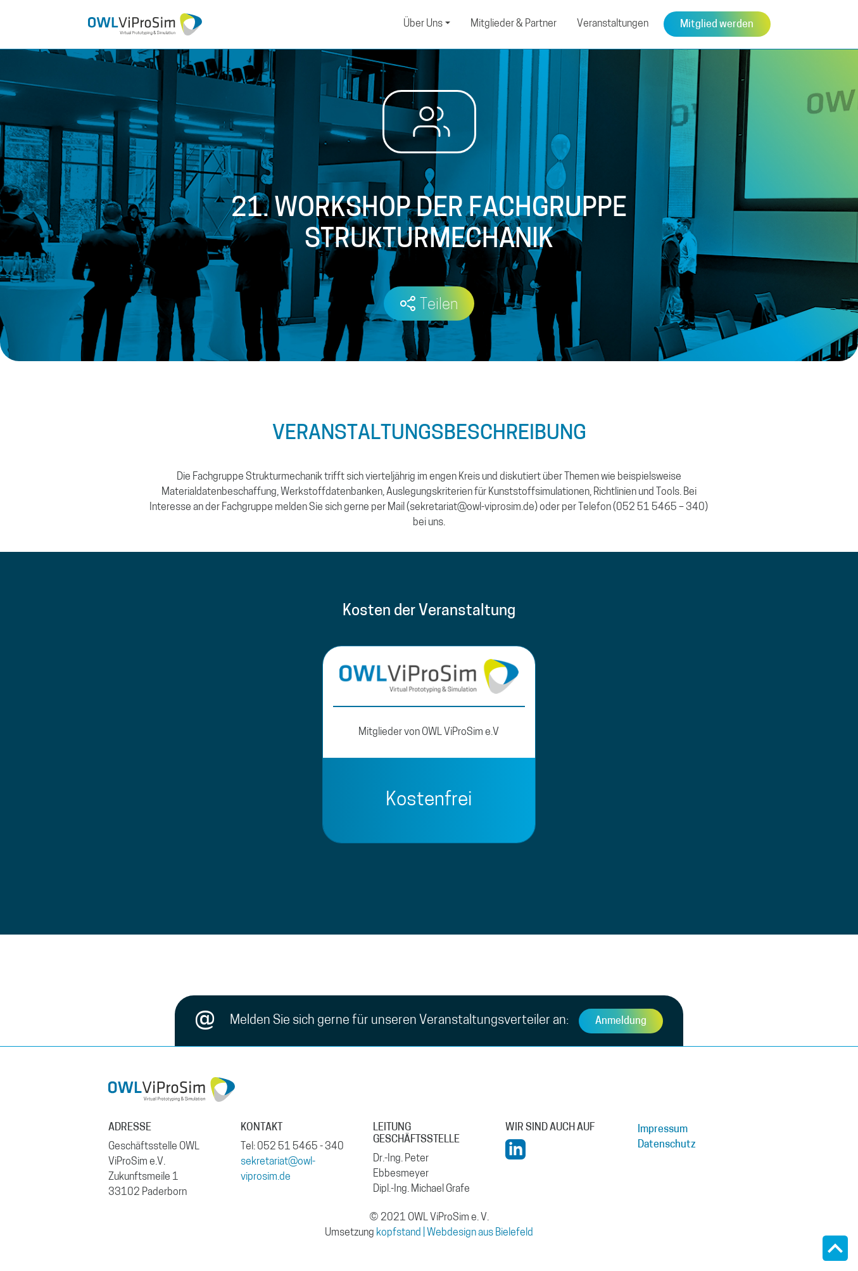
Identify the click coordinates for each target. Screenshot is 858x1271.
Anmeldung (621, 1021)
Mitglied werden (717, 25)
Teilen (439, 305)
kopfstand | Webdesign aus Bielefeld (454, 1233)
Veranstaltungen (612, 24)
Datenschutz (667, 1145)
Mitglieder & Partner (513, 24)
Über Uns (423, 24)
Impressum (663, 1130)
